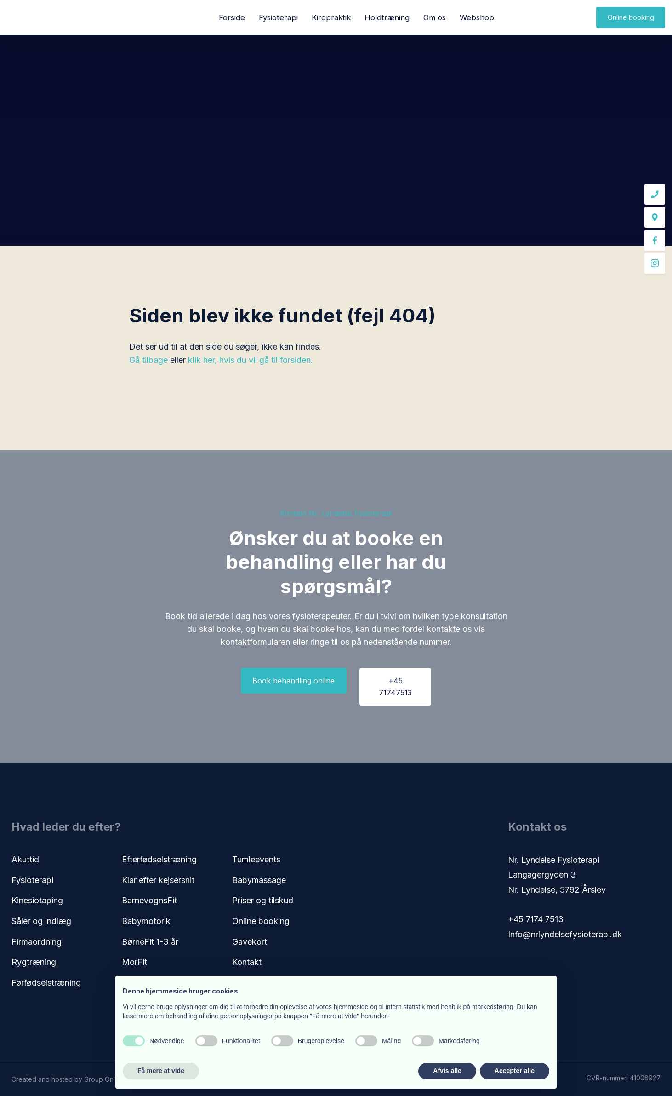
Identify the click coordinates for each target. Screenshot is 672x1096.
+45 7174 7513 (536, 919)
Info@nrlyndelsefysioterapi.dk (565, 934)
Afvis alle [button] (447, 1070)
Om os (434, 17)
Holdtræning (387, 17)
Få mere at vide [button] (160, 1070)
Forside (232, 17)
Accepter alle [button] (515, 1070)
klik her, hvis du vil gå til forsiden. (250, 360)
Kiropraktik (331, 17)
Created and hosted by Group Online (67, 1079)
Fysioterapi (278, 17)
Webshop (477, 17)
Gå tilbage (148, 360)
